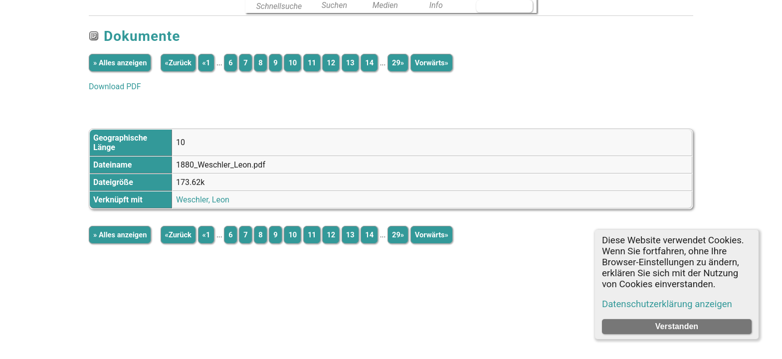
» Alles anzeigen (120, 62)
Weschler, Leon (202, 199)
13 (350, 62)
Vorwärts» (431, 62)
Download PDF (115, 86)
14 (369, 62)
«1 (206, 62)
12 (331, 62)
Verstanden (676, 326)
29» (398, 62)
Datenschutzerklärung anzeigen (667, 304)
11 (312, 62)
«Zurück (178, 62)
